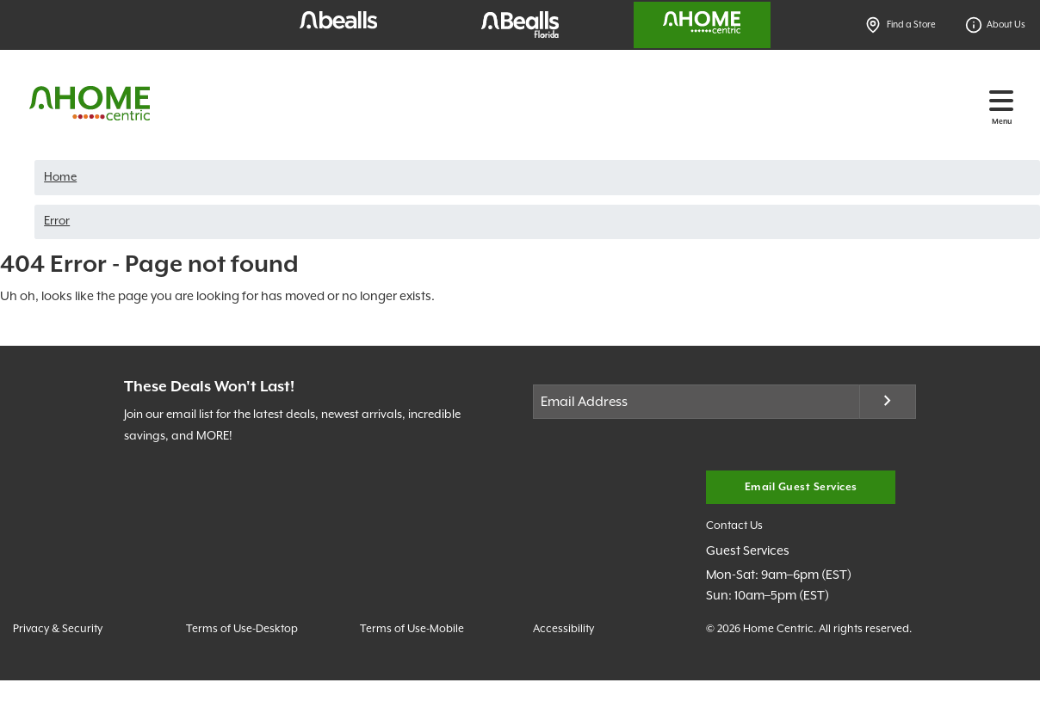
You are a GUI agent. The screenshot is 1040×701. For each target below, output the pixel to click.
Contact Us (734, 526)
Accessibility (563, 629)
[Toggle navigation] (1001, 100)
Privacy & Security (57, 629)
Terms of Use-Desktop (242, 629)
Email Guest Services (801, 487)
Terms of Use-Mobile (412, 629)
